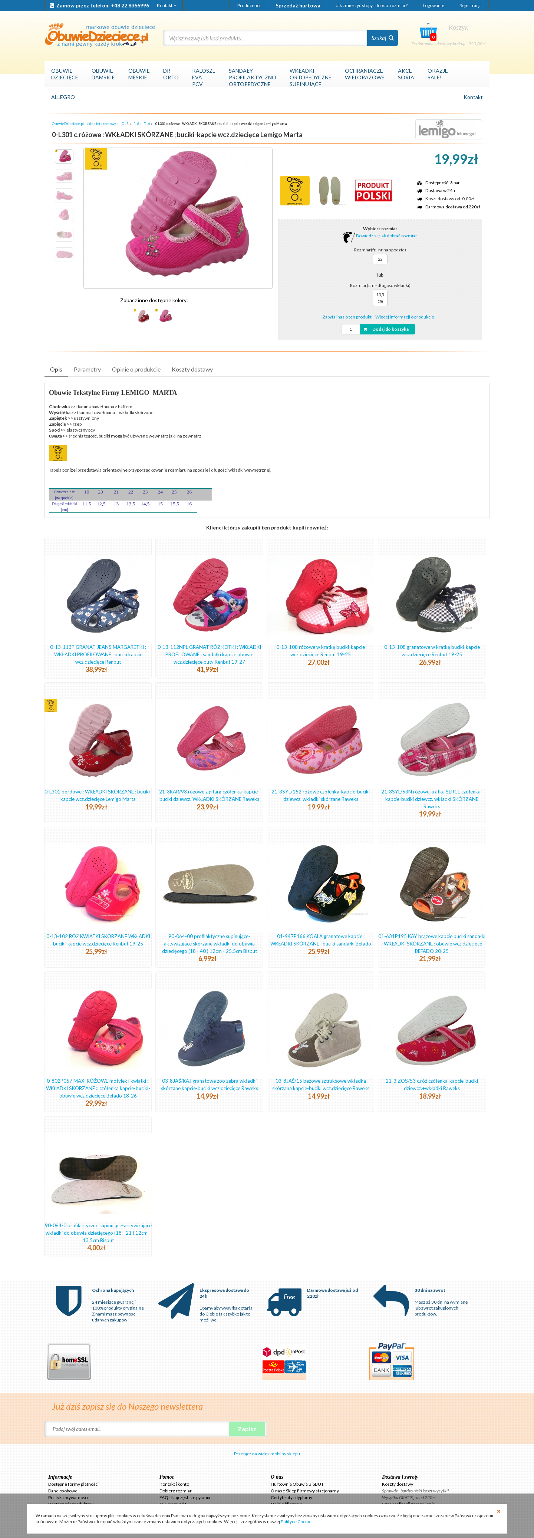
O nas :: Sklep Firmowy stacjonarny (305, 1491)
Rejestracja (470, 5)
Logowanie (433, 5)
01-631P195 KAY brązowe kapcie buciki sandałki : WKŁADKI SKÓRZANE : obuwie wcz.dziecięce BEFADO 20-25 (431, 943)
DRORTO (171, 73)
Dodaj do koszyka (385, 329)
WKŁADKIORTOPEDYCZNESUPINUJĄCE (311, 77)
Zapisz (247, 1428)
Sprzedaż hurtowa (298, 5)
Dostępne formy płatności (73, 1484)
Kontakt (167, 5)
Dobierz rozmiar (175, 1491)
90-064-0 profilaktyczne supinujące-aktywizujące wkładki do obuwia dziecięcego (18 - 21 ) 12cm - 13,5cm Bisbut (98, 1232)
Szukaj (383, 37)
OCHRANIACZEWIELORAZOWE (365, 73)
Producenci (248, 5)
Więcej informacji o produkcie (404, 317)
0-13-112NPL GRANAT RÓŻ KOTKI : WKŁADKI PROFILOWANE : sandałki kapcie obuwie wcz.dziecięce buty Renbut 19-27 (209, 654)
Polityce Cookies (297, 1521)
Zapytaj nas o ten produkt (347, 317)
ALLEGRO (63, 97)
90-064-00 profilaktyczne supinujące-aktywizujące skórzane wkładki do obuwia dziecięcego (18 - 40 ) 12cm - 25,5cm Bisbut (209, 943)
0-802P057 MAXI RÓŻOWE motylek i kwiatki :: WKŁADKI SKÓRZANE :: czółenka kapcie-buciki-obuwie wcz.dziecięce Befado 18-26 (98, 1088)
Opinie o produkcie (136, 369)
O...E (125, 124)
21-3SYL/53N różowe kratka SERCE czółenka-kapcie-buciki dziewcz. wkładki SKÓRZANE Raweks (431, 799)
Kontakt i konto (174, 1484)
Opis (56, 369)
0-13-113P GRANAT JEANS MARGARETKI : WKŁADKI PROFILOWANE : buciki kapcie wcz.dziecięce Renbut (98, 654)
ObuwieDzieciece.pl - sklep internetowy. (84, 124)
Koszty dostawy (192, 369)
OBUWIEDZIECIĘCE (64, 73)
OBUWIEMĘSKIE (139, 73)
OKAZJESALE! (438, 73)
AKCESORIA (406, 73)
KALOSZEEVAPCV (203, 77)
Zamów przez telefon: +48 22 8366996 (99, 5)
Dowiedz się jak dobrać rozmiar (380, 235)
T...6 (147, 124)
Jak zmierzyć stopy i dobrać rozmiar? (372, 5)
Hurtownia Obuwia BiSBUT (297, 1484)
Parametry (87, 369)
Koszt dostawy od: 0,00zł (450, 198)
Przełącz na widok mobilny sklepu (267, 1453)
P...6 (136, 124)
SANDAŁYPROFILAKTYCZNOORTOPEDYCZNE (252, 77)
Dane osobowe (63, 1491)
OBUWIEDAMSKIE (103, 73)
